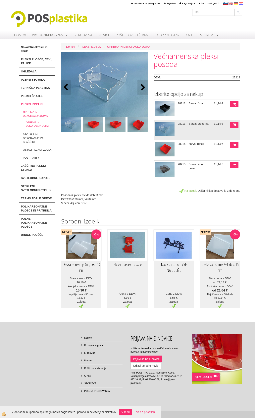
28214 (181, 143)
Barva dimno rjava (196, 166)
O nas (189, 35)
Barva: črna (196, 103)
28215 (181, 164)
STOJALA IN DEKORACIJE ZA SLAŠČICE (33, 138)
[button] (142, 87)
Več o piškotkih (145, 412)
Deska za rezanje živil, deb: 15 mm (220, 267)
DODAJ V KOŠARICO (234, 104)
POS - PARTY (31, 157)
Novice (104, 35)
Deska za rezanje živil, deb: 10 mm (81, 267)
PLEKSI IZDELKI (91, 46)
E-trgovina (83, 35)
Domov (20, 35)
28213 (181, 123)
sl (225, 3)
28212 (181, 103)
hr (241, 3)
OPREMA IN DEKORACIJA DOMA (35, 114)
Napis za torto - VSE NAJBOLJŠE (174, 267)
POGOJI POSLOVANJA (97, 391)
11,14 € (218, 103)
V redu (126, 412)
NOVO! (66, 232)
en (231, 3)
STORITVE (207, 35)
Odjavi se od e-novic (145, 365)
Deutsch (236, 3)
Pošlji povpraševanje (133, 35)
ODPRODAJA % (168, 35)
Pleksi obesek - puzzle (128, 264)
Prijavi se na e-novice (146, 359)
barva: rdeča (196, 143)
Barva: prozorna (199, 123)
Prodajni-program (48, 35)
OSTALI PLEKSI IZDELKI (37, 149)
